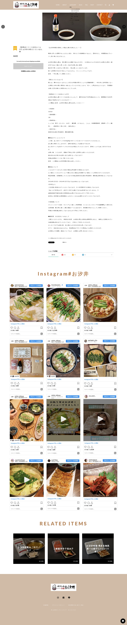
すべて (53, 254)
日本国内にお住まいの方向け (28, 71)
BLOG (80, 5)
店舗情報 (45, 605)
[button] (3, 27)
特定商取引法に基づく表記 (76, 605)
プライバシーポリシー (58, 605)
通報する (64, 242)
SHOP (92, 5)
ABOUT (64, 5)
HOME (58, 5)
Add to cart (28, 66)
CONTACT (100, 5)
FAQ (86, 5)
